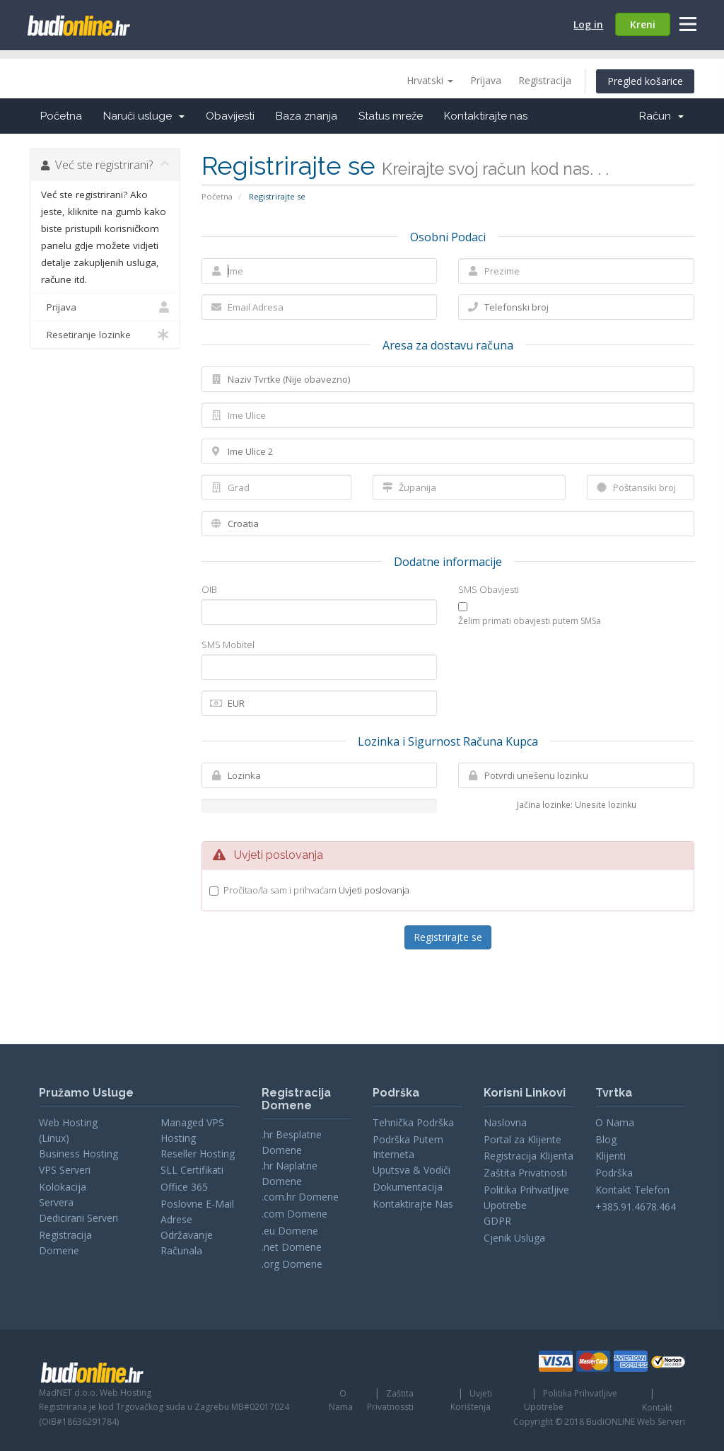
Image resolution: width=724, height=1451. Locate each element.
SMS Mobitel (228, 644)
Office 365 (184, 1186)
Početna (61, 116)
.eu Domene (290, 1230)
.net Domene (292, 1247)
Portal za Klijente (522, 1139)
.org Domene (292, 1264)
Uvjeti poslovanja (374, 890)
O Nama (614, 1122)
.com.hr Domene (300, 1196)
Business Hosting (78, 1153)
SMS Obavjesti (488, 589)
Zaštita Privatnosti (525, 1172)
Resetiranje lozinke (105, 334)
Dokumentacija (408, 1186)
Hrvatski (430, 80)
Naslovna (505, 1122)
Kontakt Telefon (632, 1189)
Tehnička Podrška (413, 1122)
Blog (606, 1139)
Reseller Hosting (197, 1153)
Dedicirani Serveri (78, 1218)
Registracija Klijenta (528, 1155)
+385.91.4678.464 (635, 1206)
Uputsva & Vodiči (411, 1170)
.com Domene (294, 1213)
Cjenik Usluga (514, 1237)
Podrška (614, 1172)
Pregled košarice (645, 81)
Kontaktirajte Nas (413, 1203)
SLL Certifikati (191, 1170)
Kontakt (657, 1407)
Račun (661, 116)
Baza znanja (306, 116)
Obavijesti (230, 116)
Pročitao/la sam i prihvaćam (316, 890)
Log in (588, 24)
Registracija (544, 80)
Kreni (642, 24)
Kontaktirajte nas (485, 116)
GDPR (497, 1220)
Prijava (485, 80)
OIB (209, 589)
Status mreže (390, 116)
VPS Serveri (64, 1170)
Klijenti (610, 1155)
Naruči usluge (144, 116)
